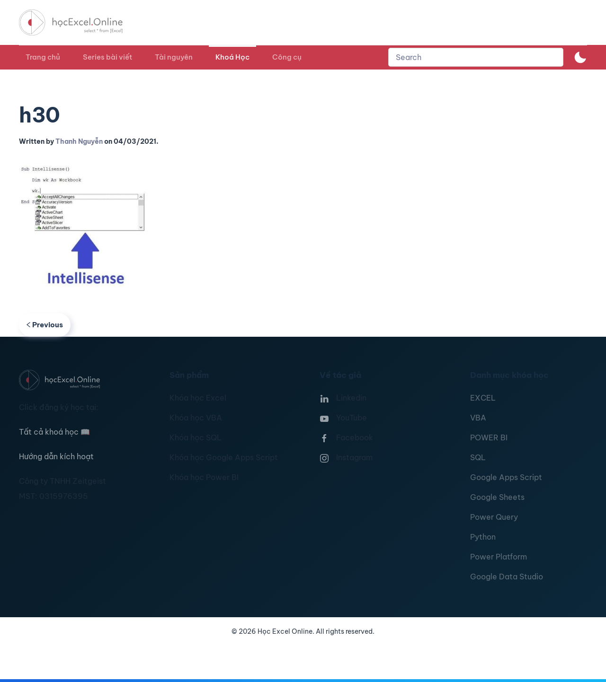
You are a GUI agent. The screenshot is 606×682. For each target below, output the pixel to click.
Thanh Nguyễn (79, 141)
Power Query (494, 517)
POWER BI (489, 437)
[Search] (475, 57)
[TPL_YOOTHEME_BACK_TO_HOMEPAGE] (79, 22)
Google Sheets (497, 497)
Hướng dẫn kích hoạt (56, 456)
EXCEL (483, 397)
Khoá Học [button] (232, 56)
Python (483, 537)
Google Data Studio (506, 576)
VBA (478, 417)
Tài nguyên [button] (174, 56)
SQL (478, 457)
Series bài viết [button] (107, 56)
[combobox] (475, 57)
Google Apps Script (506, 477)
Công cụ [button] (287, 56)
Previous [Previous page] (45, 324)
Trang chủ (43, 56)
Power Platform (498, 556)
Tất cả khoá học (54, 432)
